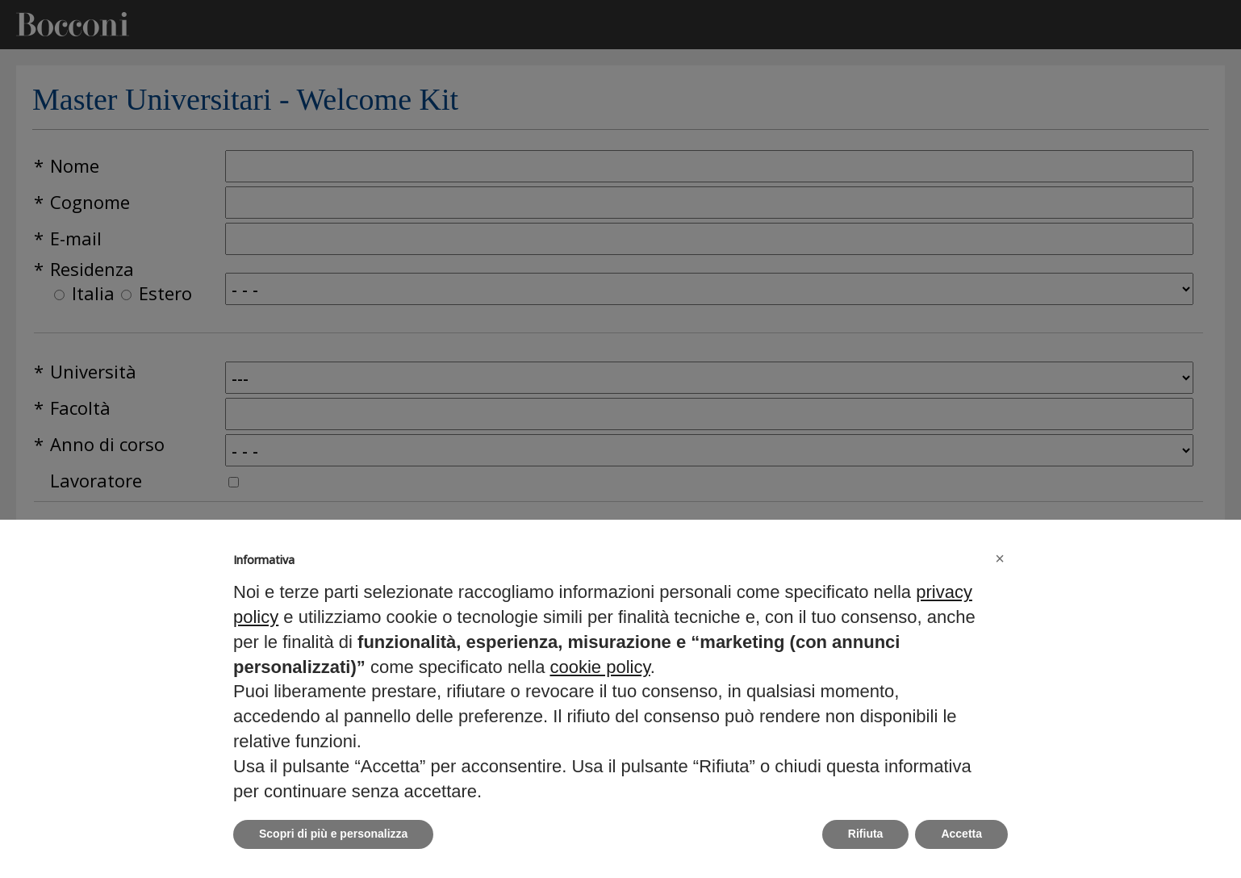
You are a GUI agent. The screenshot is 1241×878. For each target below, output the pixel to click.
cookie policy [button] (599, 667)
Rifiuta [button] (866, 833)
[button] (1000, 558)
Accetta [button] (961, 833)
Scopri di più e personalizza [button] (333, 833)
